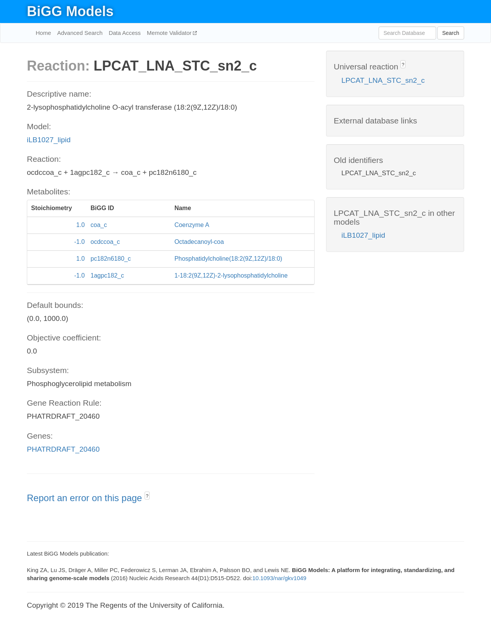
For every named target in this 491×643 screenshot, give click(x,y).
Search (450, 33)
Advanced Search (79, 33)
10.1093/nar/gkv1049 (279, 578)
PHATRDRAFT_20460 (63, 449)
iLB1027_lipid (49, 140)
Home (43, 33)
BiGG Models (70, 11)
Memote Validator (170, 33)
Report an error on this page (86, 498)
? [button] (147, 496)
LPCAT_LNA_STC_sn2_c (383, 80)
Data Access (124, 33)
